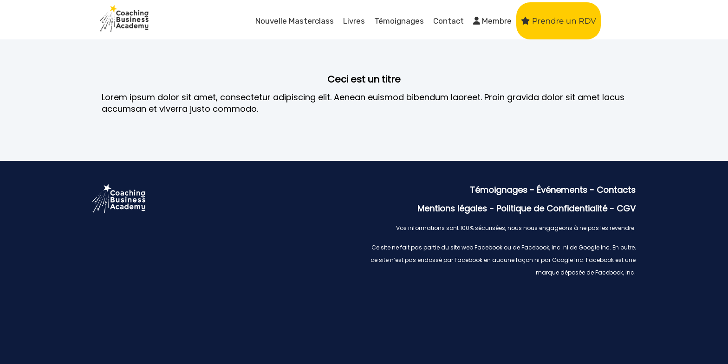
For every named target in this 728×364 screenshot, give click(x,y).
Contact (448, 21)
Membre (492, 21)
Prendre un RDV (558, 21)
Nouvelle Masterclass (294, 21)
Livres (354, 21)
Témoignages (399, 21)
